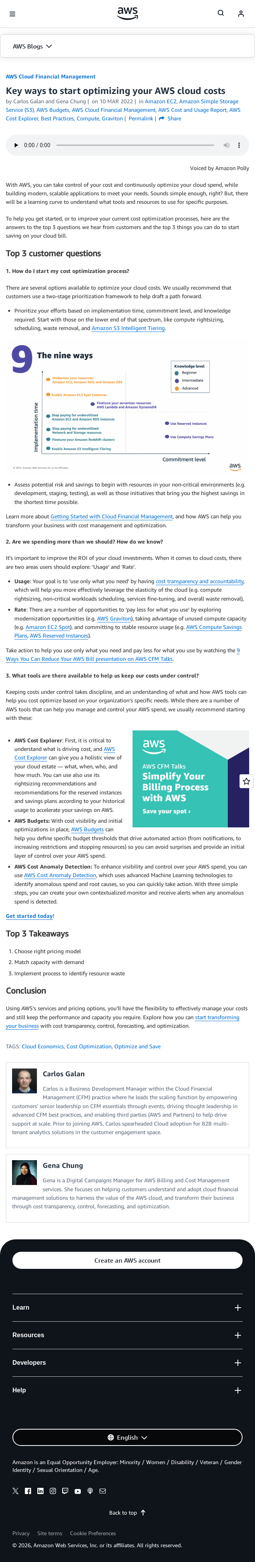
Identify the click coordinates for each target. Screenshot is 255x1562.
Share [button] (170, 118)
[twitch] (65, 1492)
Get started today (29, 915)
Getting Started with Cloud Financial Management (112, 516)
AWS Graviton (114, 618)
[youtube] (78, 1492)
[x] (15, 1492)
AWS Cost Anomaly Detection (60, 875)
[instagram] (53, 1492)
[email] (103, 1492)
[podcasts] (90, 1492)
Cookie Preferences (93, 1533)
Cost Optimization (89, 1046)
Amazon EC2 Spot (48, 627)
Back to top (127, 1512)
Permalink (141, 118)
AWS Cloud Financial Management (51, 76)
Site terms (49, 1533)
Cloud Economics (43, 1046)
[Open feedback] (246, 781)
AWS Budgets (87, 829)
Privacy (21, 1533)
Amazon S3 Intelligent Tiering (128, 328)
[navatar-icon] (241, 14)
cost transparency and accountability (199, 581)
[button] (127, 46)
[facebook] (28, 1492)
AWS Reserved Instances (59, 635)
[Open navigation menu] (12, 14)
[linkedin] (40, 1492)
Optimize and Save (137, 1046)
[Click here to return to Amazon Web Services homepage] (127, 13)
